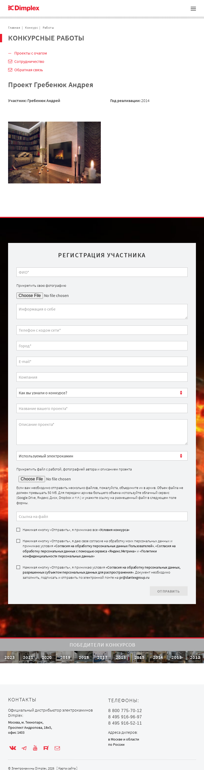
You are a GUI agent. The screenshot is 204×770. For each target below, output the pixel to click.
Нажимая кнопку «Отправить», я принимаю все (76, 529)
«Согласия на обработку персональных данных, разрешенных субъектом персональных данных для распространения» (101, 570)
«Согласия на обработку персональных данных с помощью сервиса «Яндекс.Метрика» (99, 548)
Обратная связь (28, 69)
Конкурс (31, 27)
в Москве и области (123, 739)
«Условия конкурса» (113, 529)
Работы (48, 27)
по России (116, 744)
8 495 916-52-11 (125, 723)
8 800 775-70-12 (125, 711)
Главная (14, 27)
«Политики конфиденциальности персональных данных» (90, 553)
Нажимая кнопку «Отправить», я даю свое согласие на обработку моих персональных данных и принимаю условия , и (99, 548)
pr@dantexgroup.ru (134, 577)
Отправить (168, 591)
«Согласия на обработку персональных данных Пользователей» (104, 546)
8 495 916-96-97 (125, 717)
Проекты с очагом (30, 53)
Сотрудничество (29, 61)
